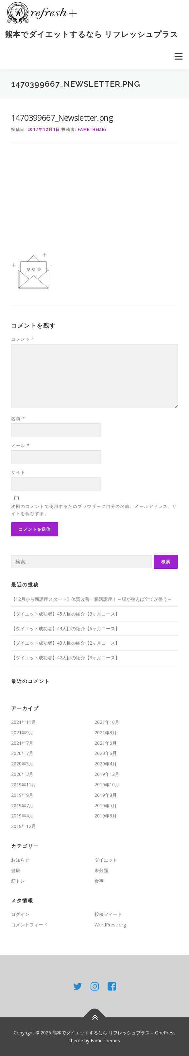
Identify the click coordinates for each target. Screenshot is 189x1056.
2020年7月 (22, 753)
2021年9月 (22, 732)
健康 (15, 870)
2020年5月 (22, 764)
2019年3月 (105, 816)
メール (20, 445)
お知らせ (20, 860)
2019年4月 (22, 816)
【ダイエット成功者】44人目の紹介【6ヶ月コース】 (65, 628)
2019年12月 (106, 774)
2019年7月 (22, 805)
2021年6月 (105, 743)
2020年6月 (105, 753)
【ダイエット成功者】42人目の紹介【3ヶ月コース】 (65, 657)
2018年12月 (23, 826)
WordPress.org (110, 925)
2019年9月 (22, 795)
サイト (18, 472)
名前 (18, 418)
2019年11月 (23, 784)
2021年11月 (23, 722)
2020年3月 (22, 774)
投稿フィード (108, 914)
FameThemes (92, 129)
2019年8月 (105, 795)
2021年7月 (22, 743)
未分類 (101, 870)
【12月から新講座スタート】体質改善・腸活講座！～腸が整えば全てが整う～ (91, 599)
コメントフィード (29, 925)
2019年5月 (105, 805)
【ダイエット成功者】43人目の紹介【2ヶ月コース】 (65, 643)
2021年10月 (106, 722)
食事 (99, 881)
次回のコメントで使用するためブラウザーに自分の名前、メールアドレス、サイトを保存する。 (94, 509)
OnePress (165, 1032)
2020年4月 (105, 764)
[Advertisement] (94, 201)
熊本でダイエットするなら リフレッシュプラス (91, 34)
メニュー (178, 56)
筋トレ (18, 881)
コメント (22, 339)
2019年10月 (106, 784)
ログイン (20, 914)
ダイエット (105, 860)
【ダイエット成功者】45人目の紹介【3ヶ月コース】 (65, 614)
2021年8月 (105, 732)
